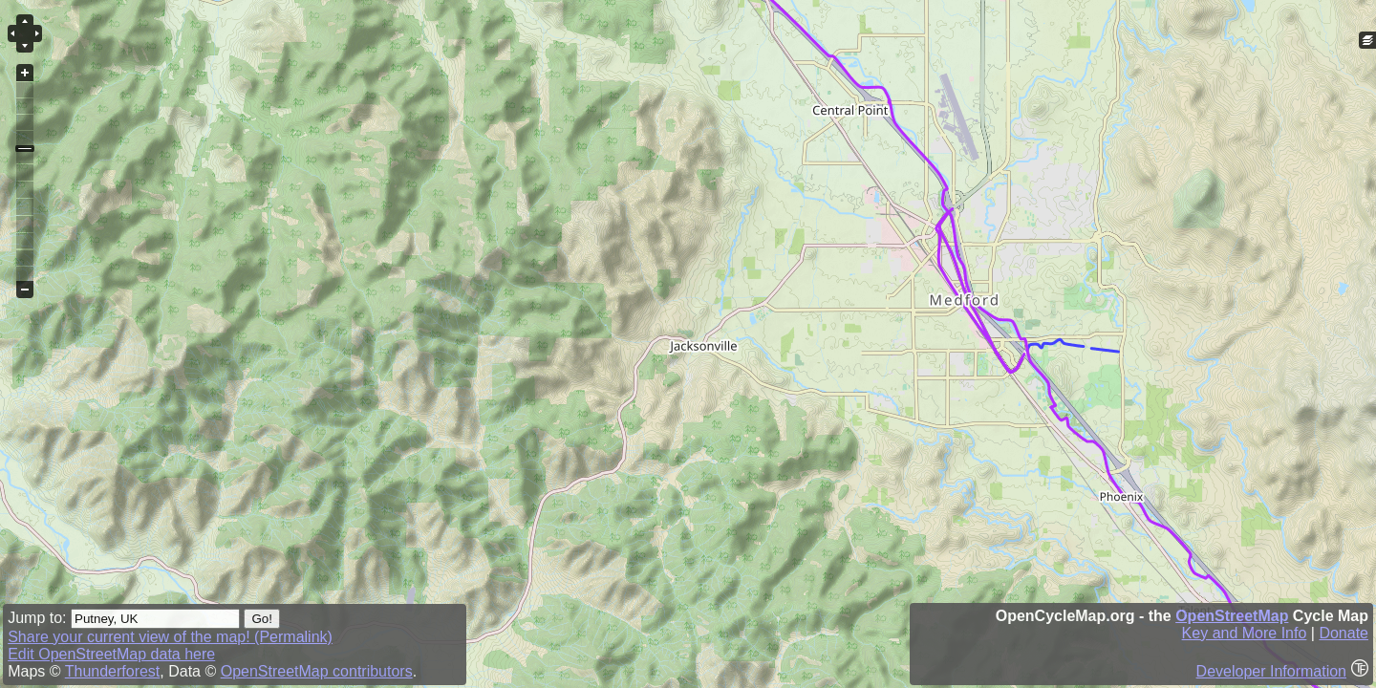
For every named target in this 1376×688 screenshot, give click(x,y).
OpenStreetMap (1231, 616)
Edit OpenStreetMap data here (111, 654)
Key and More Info (1244, 633)
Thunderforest (113, 671)
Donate (1343, 633)
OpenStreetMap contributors (317, 671)
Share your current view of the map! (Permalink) (170, 637)
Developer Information (1271, 671)
